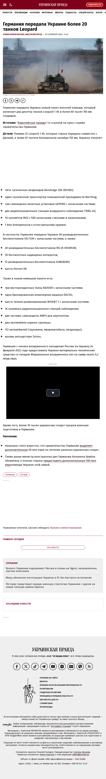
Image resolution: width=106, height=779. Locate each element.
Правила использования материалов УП (61, 685)
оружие (24, 475)
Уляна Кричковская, (14, 34)
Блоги (99, 12)
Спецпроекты (86, 12)
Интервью (47, 12)
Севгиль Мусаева (81, 752)
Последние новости (18, 603)
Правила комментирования (65, 527)
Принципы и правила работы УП (56, 696)
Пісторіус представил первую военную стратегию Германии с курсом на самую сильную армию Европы (50, 586)
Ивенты (59, 12)
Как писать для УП (49, 700)
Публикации (20, 12)
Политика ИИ (46, 689)
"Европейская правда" (32, 122)
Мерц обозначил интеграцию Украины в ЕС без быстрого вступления (49, 577)
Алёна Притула (47, 754)
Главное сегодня (13, 539)
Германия (10, 475)
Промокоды (46, 707)
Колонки (35, 12)
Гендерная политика (50, 692)
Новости (7, 12)
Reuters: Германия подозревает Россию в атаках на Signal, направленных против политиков (51, 570)
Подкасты (70, 12)
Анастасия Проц (33, 34)
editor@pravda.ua (80, 754)
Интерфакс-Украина (61, 726)
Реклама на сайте (49, 678)
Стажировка (46, 703)
